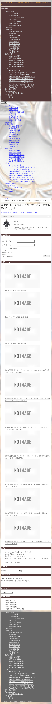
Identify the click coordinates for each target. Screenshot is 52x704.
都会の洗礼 (9, 554)
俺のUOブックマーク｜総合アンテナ (22, 87)
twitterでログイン (8, 252)
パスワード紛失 (7, 256)
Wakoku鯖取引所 (14, 44)
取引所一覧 (9, 29)
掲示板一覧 (9, 54)
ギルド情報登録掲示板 (16, 66)
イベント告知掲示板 (16, 64)
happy (46, 558)
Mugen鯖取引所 (14, 48)
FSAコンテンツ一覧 (16, 93)
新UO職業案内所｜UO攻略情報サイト (22, 77)
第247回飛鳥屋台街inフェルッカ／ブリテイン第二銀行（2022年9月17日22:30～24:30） (28, 387)
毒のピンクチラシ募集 (28, 278)
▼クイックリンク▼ (16, 70)
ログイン (46, 255)
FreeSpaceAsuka (10, 91)
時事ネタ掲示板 (14, 56)
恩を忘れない (9, 556)
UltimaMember (10, 11)
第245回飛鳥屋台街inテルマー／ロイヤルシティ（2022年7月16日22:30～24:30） (28, 445)
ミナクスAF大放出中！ (13, 552)
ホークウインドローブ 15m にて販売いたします (23, 212)
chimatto (18, 554)
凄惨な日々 (9, 562)
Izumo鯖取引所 (14, 42)
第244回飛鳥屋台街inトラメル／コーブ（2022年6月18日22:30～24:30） (28, 473)
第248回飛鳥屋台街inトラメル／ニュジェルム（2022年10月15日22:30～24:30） (28, 359)
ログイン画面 (13, 13)
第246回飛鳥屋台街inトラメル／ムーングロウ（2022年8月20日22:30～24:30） (28, 416)
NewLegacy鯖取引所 (16, 31)
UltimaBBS (4, 8)
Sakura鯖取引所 (14, 37)
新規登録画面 (13, 15)
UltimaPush (8, 27)
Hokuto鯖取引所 (14, 46)
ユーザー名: (6, 241)
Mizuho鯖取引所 (14, 40)
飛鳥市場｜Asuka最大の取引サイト (21, 81)
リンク (7, 68)
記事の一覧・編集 (15, 25)
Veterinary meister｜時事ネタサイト (21, 83)
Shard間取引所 (14, 52)
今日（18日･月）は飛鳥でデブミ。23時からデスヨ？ (23, 558)
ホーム (11, 97)
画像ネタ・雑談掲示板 (16, 60)
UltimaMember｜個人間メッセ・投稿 (21, 85)
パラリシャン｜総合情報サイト (20, 75)
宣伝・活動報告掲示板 (16, 62)
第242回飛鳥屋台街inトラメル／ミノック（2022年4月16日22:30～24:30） (28, 530)
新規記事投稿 (13, 23)
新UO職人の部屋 (10, 89)
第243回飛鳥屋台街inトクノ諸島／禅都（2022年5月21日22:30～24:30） (28, 502)
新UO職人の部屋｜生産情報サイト (21, 79)
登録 (4, 254)
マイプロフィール (15, 21)
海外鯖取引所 (13, 50)
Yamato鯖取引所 (14, 35)
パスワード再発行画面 (16, 17)
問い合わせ (9, 95)
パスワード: (6, 245)
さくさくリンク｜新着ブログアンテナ (22, 72)
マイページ (13, 19)
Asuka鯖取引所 (14, 33)
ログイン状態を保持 (11, 249)
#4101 (48, 216)
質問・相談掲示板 (15, 58)
